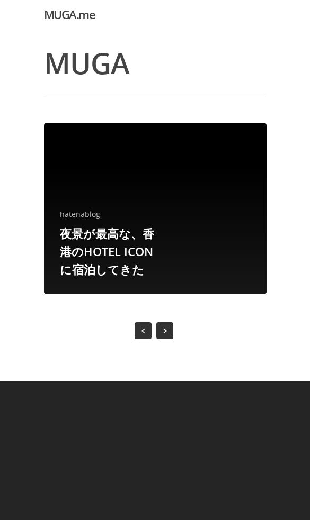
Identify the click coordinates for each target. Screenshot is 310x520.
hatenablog (80, 214)
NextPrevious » (164, 330)
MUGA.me (69, 14)
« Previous (143, 330)
